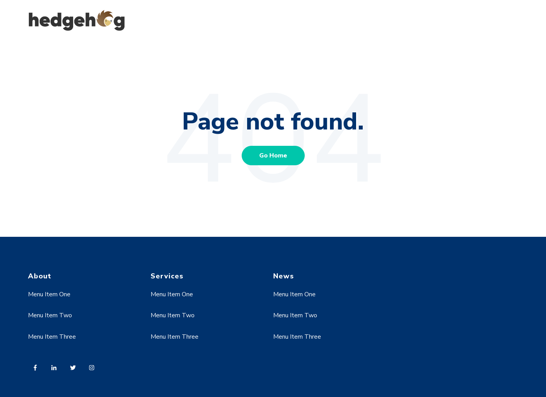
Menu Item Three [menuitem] (52, 336)
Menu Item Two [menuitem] (50, 315)
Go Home (273, 155)
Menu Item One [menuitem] (49, 294)
